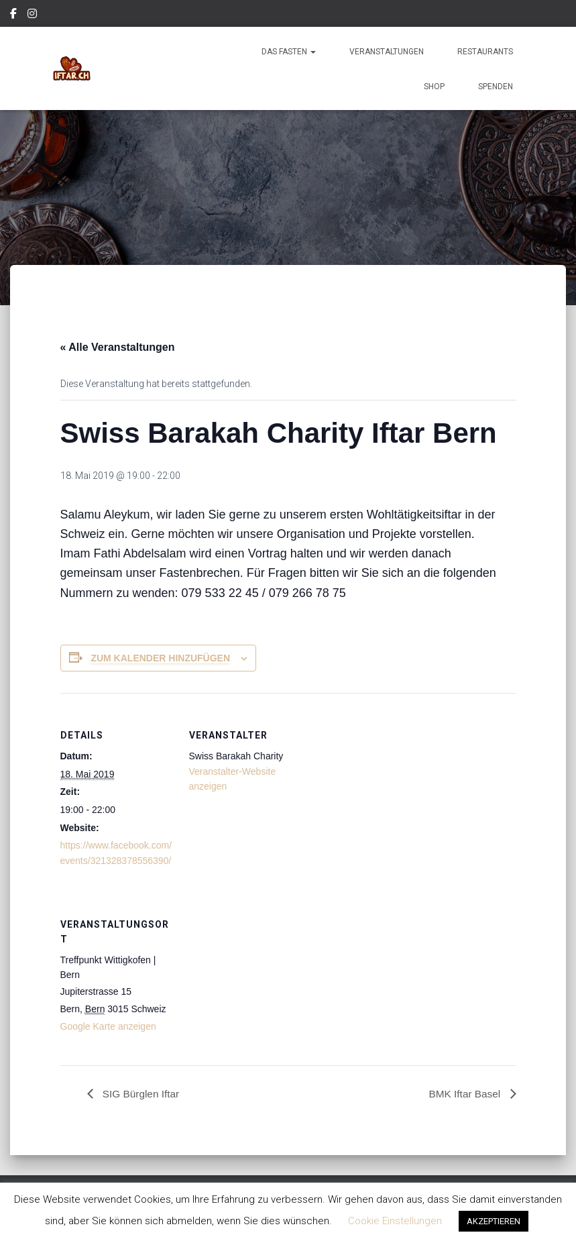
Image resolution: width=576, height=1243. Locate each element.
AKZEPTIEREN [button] (493, 1221)
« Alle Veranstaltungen (117, 347)
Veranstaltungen (386, 51)
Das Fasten (289, 51)
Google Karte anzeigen (108, 1026)
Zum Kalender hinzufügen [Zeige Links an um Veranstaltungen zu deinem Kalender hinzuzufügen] (160, 658)
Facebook (14, 15)
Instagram (33, 15)
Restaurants (485, 51)
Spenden (495, 86)
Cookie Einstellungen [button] (395, 1221)
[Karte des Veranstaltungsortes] (260, 974)
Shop (434, 86)
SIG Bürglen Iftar (141, 1093)
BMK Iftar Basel (465, 1093)
